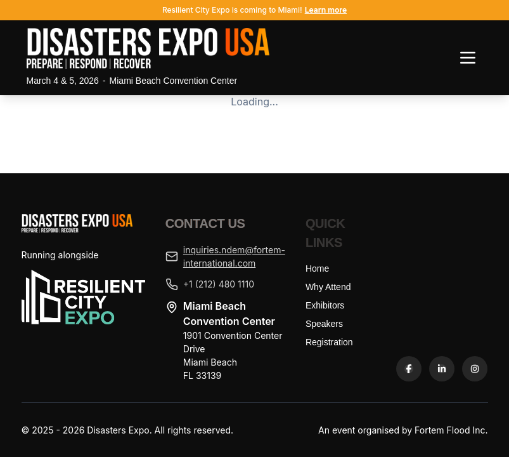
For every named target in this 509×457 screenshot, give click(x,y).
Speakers (324, 324)
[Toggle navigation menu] (468, 58)
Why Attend (328, 287)
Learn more (326, 10)
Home (317, 268)
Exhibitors (325, 305)
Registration (329, 342)
